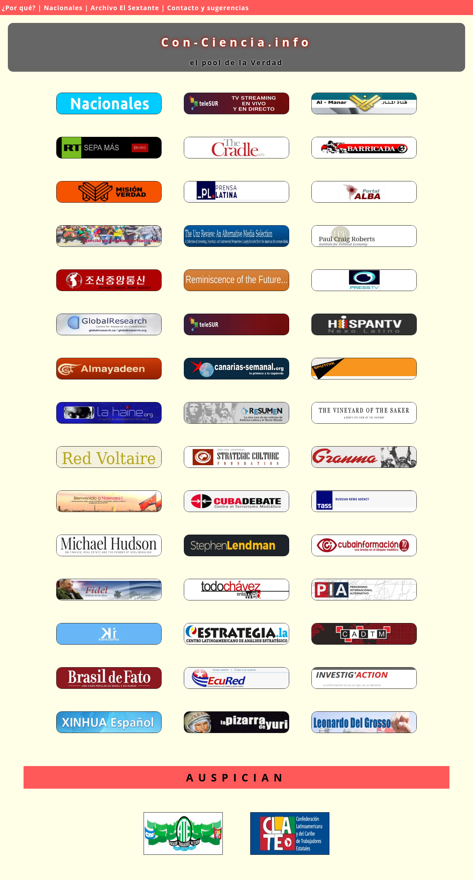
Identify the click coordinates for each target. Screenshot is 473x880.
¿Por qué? (19, 7)
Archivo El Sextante (125, 7)
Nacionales (63, 7)
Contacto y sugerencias (208, 7)
